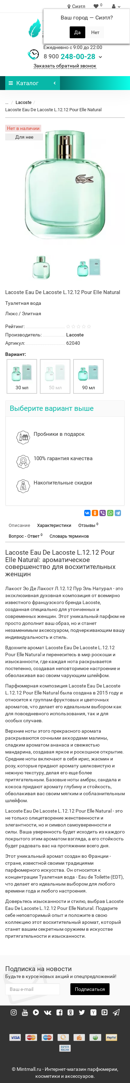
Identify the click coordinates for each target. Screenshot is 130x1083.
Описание (19, 525)
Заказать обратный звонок (65, 65)
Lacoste (24, 102)
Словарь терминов (69, 536)
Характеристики (54, 525)
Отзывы (88, 525)
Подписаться (90, 989)
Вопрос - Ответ (26, 536)
